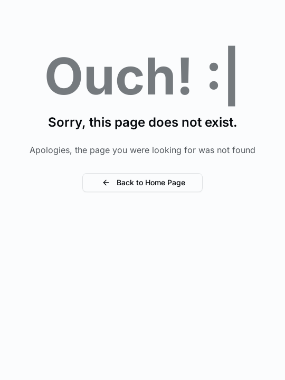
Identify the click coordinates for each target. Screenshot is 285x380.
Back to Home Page (142, 182)
